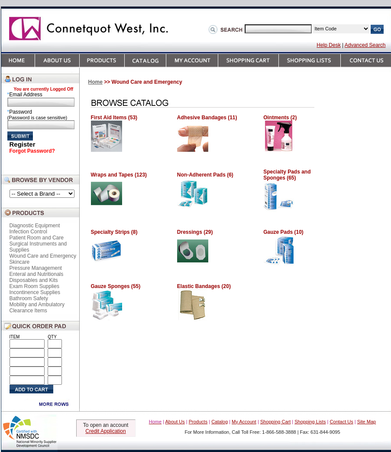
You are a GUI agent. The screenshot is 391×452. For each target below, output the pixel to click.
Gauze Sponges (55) (116, 286)
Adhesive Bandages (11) (207, 118)
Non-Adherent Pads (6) (205, 175)
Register (23, 144)
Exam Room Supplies (34, 286)
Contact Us (341, 421)
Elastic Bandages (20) (204, 286)
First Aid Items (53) (114, 118)
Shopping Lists (310, 421)
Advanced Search (365, 45)
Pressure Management (36, 268)
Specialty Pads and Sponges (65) (286, 175)
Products (198, 421)
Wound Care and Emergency (43, 256)
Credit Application (105, 431)
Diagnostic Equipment (35, 226)
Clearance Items (28, 311)
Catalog (219, 421)
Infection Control (28, 232)
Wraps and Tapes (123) (119, 175)
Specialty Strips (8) (114, 232)
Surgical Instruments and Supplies (38, 247)
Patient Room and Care (37, 238)
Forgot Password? (32, 151)
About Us (175, 421)
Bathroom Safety (29, 298)
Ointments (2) (280, 118)
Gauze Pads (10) (283, 232)
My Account (244, 421)
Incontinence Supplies (35, 292)
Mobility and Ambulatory (37, 304)
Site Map (366, 421)
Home (95, 82)
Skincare (20, 262)
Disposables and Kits (34, 280)
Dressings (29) (195, 232)
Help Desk (328, 45)
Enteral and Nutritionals (37, 274)
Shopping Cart (275, 421)
